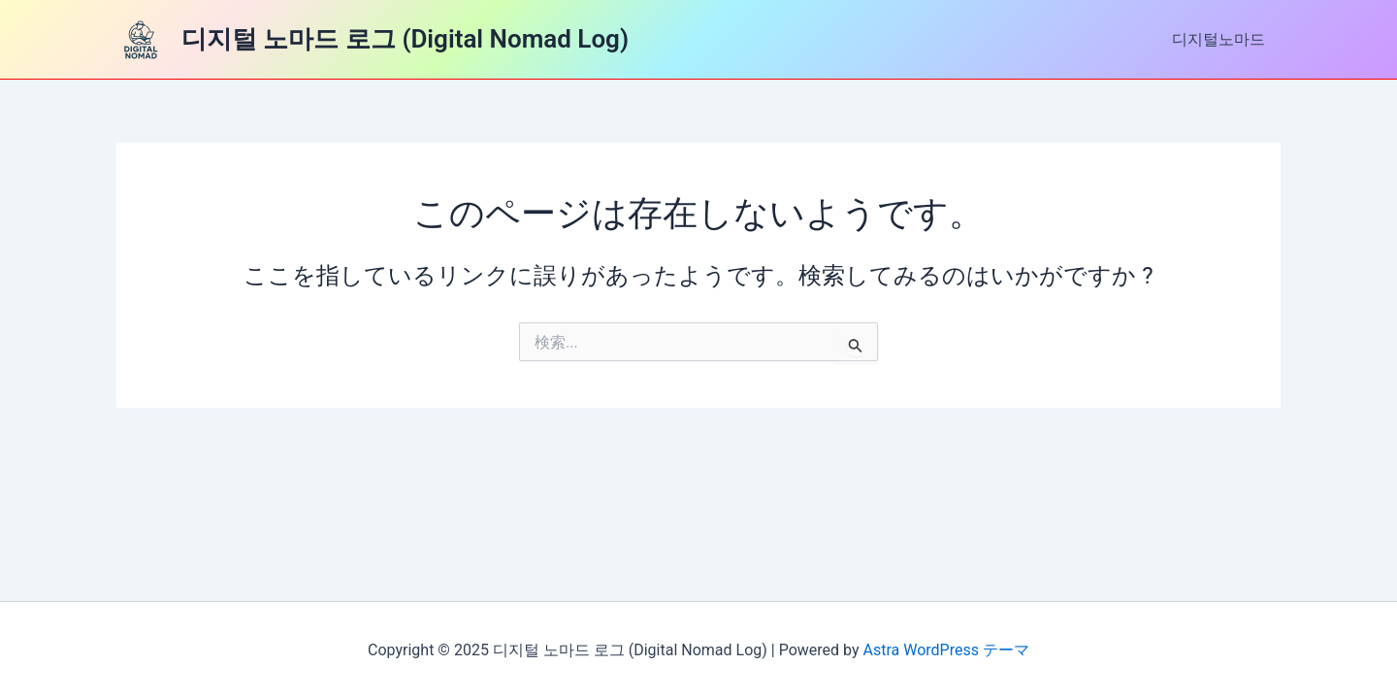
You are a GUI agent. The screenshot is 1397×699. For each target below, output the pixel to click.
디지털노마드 (1218, 39)
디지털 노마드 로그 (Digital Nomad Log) (405, 38)
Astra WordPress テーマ (946, 650)
